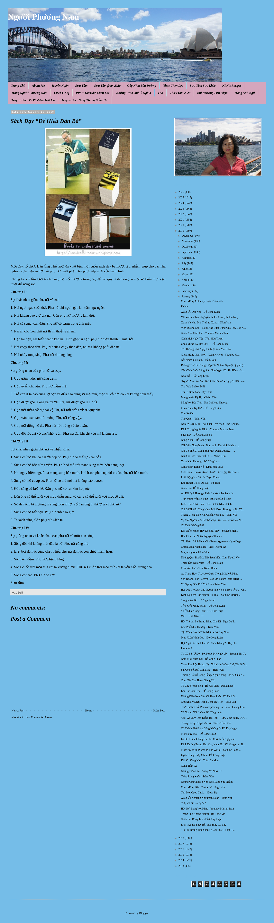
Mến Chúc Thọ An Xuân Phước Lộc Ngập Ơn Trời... (210, 472)
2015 (181, 854)
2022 (181, 214)
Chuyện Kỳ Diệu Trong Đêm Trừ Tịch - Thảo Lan (208, 701)
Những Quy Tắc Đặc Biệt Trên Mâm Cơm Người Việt (210, 557)
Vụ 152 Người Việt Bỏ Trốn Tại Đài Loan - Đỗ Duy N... (212, 520)
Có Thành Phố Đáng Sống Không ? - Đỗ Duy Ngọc (209, 728)
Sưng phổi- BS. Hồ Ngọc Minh (198, 600)
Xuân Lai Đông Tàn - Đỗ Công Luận (201, 819)
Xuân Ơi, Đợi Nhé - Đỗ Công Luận (200, 311)
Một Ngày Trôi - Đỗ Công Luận (198, 733)
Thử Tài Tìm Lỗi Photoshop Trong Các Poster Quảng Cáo (213, 707)
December (188, 235)
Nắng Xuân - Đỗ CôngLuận (196, 440)
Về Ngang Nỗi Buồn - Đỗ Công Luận (201, 712)
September (188, 252)
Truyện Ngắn (60, 85)
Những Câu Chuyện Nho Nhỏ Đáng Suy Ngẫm (207, 781)
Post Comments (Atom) (39, 717)
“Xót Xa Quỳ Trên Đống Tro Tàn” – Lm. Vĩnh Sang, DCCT (214, 717)
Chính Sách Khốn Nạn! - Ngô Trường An (203, 546)
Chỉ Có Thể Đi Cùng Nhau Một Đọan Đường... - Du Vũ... (212, 509)
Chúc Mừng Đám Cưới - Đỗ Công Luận (203, 787)
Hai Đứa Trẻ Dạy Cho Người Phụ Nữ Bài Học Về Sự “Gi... (213, 589)
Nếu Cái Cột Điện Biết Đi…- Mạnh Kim (203, 456)
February (187, 291)
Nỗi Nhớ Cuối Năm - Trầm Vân (198, 359)
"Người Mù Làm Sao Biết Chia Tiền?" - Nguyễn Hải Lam (212, 381)
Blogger (143, 913)
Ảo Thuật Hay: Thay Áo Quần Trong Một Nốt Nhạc (209, 573)
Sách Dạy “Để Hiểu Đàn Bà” (197, 434)
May (184, 274)
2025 (181, 197)
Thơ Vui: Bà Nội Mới (193, 386)
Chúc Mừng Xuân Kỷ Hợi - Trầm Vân (202, 301)
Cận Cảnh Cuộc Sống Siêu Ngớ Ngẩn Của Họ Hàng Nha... (213, 370)
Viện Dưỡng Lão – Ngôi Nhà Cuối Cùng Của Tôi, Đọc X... (213, 327)
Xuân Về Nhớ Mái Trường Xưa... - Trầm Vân (206, 322)
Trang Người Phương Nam (29, 93)
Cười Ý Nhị (61, 93)
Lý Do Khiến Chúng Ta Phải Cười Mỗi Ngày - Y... (208, 739)
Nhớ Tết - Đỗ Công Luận (195, 376)
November (188, 241)
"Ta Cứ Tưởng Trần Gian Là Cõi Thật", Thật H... (208, 829)
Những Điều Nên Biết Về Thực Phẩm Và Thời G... (209, 696)
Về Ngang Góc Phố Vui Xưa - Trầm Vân (203, 584)
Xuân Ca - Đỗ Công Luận (195, 488)
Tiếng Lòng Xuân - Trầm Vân (197, 776)
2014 (181, 860)
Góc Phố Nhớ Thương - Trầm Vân (200, 627)
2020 (181, 225)
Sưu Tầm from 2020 (107, 85)
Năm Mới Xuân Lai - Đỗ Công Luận (201, 658)
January (186, 296)
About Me (38, 85)
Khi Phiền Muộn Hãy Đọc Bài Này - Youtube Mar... (209, 530)
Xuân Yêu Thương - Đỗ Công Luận (200, 461)
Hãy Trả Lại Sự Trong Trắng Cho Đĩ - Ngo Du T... (208, 621)
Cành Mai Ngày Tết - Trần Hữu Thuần (202, 338)
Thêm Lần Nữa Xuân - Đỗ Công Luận (202, 562)
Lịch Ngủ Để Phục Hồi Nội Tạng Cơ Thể (203, 824)
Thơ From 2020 (180, 93)
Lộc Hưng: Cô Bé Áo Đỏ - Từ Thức (200, 482)
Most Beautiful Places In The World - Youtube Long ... (211, 749)
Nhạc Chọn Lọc (173, 85)
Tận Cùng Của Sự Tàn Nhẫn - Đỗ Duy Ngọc (205, 632)
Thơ (160, 93)
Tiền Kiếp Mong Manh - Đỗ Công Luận (203, 605)
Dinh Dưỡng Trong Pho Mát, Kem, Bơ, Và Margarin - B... (213, 744)
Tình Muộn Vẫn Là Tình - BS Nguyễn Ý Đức (206, 498)
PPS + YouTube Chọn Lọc (93, 93)
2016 (181, 849)
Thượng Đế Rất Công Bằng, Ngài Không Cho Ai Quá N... (212, 675)
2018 (181, 838)
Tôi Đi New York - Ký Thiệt (196, 392)
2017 (181, 843)
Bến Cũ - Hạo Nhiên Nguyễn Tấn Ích (201, 536)
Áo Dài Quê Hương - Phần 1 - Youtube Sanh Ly (207, 493)
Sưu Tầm (81, 85)
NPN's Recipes (231, 85)
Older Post (159, 710)
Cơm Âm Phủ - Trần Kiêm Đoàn (199, 568)
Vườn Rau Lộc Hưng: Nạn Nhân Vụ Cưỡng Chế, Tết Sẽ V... (214, 664)
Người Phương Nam (43, 16)
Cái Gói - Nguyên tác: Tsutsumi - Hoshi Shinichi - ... (210, 445)
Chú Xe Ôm (187, 413)
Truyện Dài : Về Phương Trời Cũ (33, 100)
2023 (181, 208)
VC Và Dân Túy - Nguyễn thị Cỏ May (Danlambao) (209, 317)
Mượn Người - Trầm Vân (195, 552)
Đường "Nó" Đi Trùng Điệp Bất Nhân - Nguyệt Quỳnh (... (213, 365)
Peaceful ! (186, 648)
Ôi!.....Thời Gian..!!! (192, 616)
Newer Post (18, 710)
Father (184, 306)
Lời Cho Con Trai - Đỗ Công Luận (200, 691)
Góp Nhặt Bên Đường (141, 85)
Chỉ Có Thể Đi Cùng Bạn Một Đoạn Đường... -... (208, 450)
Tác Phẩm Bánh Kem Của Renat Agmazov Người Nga (211, 541)
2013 (181, 865)
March (185, 285)
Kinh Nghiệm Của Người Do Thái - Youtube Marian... (211, 594)
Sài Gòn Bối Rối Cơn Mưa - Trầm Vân (202, 669)
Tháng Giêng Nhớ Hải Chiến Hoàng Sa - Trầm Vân (209, 514)
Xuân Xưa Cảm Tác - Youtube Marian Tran (205, 333)
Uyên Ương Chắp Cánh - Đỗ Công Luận (203, 755)
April (185, 279)
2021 (181, 219)
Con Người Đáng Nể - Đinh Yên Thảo (202, 466)
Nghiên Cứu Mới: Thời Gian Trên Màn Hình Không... (210, 423)
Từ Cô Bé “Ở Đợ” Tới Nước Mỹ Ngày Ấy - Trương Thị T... (214, 653)
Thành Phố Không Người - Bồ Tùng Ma (203, 813)
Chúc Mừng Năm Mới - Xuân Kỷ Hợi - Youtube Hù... (210, 354)
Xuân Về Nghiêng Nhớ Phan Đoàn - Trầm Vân (207, 797)
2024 (181, 203)
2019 (181, 230)
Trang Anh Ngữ (244, 93)
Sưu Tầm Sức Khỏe (203, 85)
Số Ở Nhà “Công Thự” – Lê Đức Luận (202, 611)
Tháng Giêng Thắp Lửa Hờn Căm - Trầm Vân (206, 723)
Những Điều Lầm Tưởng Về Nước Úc (202, 771)
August (186, 257)
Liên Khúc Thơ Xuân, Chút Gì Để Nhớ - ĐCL (206, 504)
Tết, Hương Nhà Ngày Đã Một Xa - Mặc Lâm (206, 349)
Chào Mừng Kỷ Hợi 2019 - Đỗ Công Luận (204, 343)
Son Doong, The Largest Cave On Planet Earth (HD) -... (211, 578)
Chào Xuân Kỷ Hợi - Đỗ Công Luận (201, 408)
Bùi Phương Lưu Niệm (212, 93)
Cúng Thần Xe (189, 765)
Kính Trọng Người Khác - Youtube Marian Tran (207, 429)
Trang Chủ (18, 85)
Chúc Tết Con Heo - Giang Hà (198, 680)
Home (88, 710)
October (186, 246)
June (184, 268)
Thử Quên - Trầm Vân (193, 418)
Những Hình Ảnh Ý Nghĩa (133, 93)
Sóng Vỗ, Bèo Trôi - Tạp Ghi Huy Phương (204, 402)
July (184, 263)
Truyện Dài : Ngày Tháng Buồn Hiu (84, 100)
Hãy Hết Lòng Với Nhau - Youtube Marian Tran (207, 808)
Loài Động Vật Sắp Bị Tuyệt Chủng (200, 477)
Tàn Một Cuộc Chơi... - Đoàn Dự (199, 792)
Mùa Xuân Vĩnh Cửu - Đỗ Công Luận (202, 637)
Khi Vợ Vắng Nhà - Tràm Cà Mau (200, 760)
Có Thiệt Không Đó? (192, 525)
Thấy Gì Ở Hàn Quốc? (193, 803)
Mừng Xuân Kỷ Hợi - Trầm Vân (198, 397)
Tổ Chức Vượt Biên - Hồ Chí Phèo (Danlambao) (207, 685)
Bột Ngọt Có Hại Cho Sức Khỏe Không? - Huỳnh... (209, 643)
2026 (181, 192)
